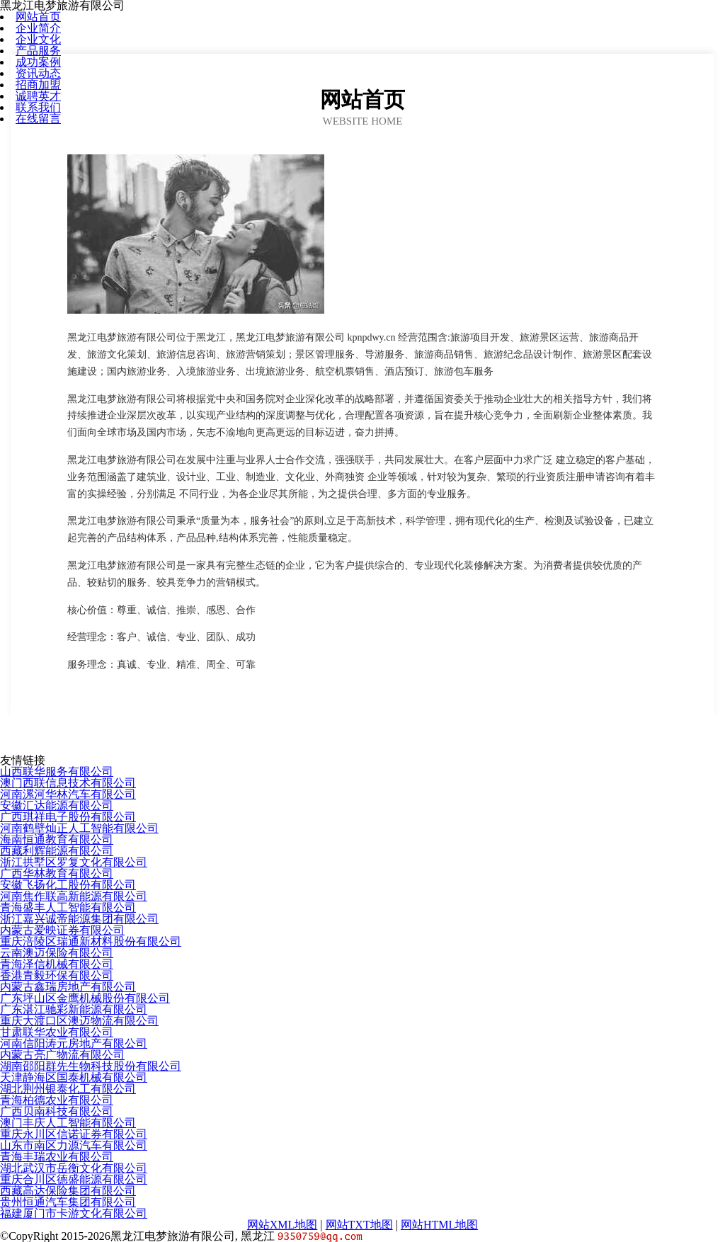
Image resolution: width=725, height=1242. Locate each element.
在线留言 (38, 119)
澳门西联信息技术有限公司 (68, 783)
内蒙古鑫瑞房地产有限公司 (68, 987)
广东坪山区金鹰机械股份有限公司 (85, 998)
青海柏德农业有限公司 (56, 1100)
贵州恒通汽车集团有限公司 (68, 1202)
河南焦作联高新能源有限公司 (73, 896)
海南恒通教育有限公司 (56, 839)
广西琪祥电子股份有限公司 (68, 817)
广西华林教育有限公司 (56, 873)
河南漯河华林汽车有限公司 (68, 794)
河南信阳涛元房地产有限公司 (73, 1043)
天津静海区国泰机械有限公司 (73, 1077)
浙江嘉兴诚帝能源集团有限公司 (79, 919)
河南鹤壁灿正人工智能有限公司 (79, 828)
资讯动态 (38, 73)
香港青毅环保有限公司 (56, 975)
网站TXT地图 (359, 1225)
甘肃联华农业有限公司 (56, 1032)
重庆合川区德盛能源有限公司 (73, 1179)
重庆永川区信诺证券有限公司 (73, 1134)
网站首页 (38, 17)
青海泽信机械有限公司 (56, 964)
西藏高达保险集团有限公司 (68, 1191)
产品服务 (38, 51)
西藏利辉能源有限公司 (56, 851)
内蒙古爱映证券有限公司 (62, 930)
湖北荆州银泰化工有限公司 (68, 1089)
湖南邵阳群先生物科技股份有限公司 (90, 1066)
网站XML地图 (282, 1225)
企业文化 (38, 39)
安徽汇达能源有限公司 (56, 805)
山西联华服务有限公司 (56, 771)
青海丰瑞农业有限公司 (56, 1157)
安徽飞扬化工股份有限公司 (68, 885)
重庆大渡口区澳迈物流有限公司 (79, 1021)
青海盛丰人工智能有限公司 (68, 907)
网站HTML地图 (439, 1225)
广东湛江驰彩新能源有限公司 (73, 1009)
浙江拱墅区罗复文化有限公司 (73, 862)
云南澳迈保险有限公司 (56, 953)
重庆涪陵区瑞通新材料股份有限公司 (90, 941)
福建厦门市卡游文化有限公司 (73, 1213)
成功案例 (38, 62)
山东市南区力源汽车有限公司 (73, 1145)
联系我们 (38, 107)
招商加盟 (38, 85)
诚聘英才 (38, 96)
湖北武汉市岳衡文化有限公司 (73, 1168)
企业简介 (38, 28)
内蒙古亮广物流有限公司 (62, 1055)
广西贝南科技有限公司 (56, 1111)
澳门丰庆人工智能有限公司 (68, 1123)
